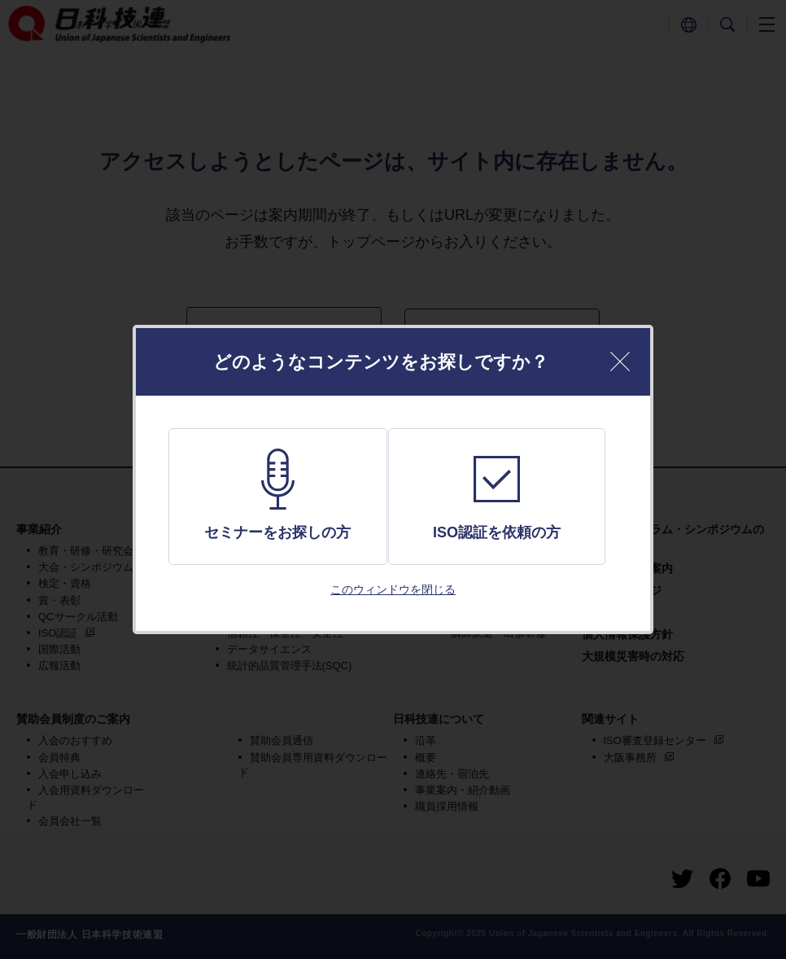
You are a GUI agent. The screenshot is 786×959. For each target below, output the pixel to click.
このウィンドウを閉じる (393, 589)
